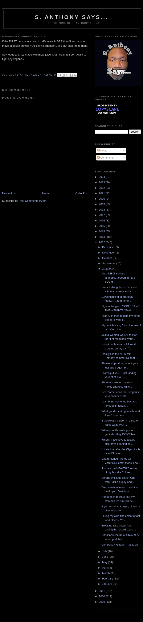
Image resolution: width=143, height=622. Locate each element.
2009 (102, 601)
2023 (102, 182)
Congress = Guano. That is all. (119, 544)
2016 (102, 220)
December (109, 247)
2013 (102, 236)
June (105, 556)
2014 (102, 231)
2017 (102, 215)
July (105, 551)
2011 (102, 590)
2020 (102, 198)
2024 (102, 176)
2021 (102, 193)
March (106, 573)
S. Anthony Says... (72, 17)
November (109, 252)
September (109, 263)
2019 (102, 204)
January (107, 584)
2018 (102, 209)
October (107, 258)
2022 (102, 187)
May (105, 562)
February (108, 578)
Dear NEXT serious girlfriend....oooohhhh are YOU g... (118, 277)
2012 (102, 242)
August (106, 268)
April (105, 567)
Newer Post (9, 193)
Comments (105, 157)
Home (46, 193)
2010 (102, 596)
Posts (102, 150)
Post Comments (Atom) (33, 200)
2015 (102, 226)
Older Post (81, 193)
